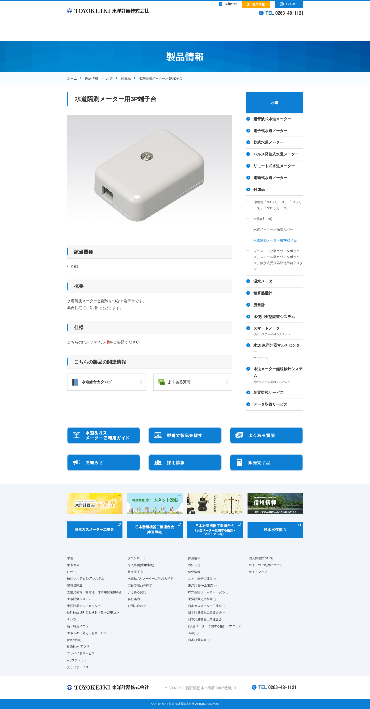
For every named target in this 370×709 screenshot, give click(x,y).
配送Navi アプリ (78, 646)
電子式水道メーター (270, 131)
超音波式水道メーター (272, 119)
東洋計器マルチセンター (84, 606)
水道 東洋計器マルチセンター (278, 352)
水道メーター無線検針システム (278, 375)
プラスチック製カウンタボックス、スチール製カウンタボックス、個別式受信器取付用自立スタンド (278, 260)
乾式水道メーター (268, 142)
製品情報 (91, 78)
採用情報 (194, 558)
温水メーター (264, 281)
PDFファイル (93, 342)
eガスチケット (77, 660)
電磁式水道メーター (270, 178)
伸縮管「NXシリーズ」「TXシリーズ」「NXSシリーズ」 (277, 205)
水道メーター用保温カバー (273, 229)
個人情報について (261, 558)
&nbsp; (208, 16)
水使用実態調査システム (274, 317)
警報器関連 (74, 585)
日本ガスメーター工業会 (205, 606)
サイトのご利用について (265, 565)
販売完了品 (135, 572)
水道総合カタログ (97, 382)
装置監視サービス (268, 393)
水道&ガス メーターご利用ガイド (150, 578)
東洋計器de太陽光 (200, 585)
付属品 (126, 78)
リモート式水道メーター (274, 166)
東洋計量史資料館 (200, 599)
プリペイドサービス (81, 653)
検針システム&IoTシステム (85, 578)
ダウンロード (137, 558)
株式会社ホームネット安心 (206, 592)
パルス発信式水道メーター (276, 154)
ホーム (72, 78)
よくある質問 (179, 382)
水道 (109, 78)
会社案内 (134, 599)
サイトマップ (258, 572)
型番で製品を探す (140, 585)
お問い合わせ (137, 606)
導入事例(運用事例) (141, 565)
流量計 (259, 305)
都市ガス (73, 565)
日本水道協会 (197, 640)
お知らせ (194, 565)
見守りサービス (77, 667)
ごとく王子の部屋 (200, 578)
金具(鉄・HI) (262, 219)
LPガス (72, 572)
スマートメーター (278, 331)
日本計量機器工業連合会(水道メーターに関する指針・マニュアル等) (214, 626)
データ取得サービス (270, 404)
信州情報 (194, 572)
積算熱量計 (262, 293)
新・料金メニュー (79, 626)
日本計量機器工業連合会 (205, 612)
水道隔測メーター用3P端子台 (275, 240)
